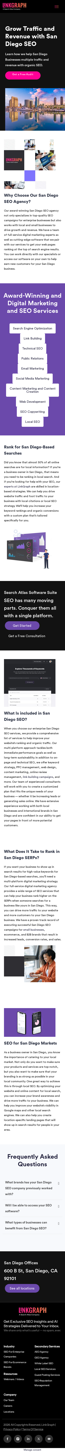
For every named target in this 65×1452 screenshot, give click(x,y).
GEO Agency (41, 1357)
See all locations (22, 1288)
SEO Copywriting (32, 411)
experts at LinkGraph (17, 486)
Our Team (9, 1400)
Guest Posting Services (47, 1374)
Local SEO (32, 421)
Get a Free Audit (22, 74)
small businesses (33, 929)
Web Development (32, 401)
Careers (8, 1405)
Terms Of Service (32, 1429)
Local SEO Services (44, 1369)
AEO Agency (41, 1351)
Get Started (22, 625)
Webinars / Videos (14, 1379)
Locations (9, 1411)
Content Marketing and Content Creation (32, 390)
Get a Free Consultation (26, 636)
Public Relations (32, 358)
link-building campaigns (38, 777)
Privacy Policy (12, 1429)
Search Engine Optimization (32, 328)
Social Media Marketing (32, 378)
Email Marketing (32, 368)
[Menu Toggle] (57, 6)
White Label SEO (43, 1363)
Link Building (33, 338)
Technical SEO (32, 348)
